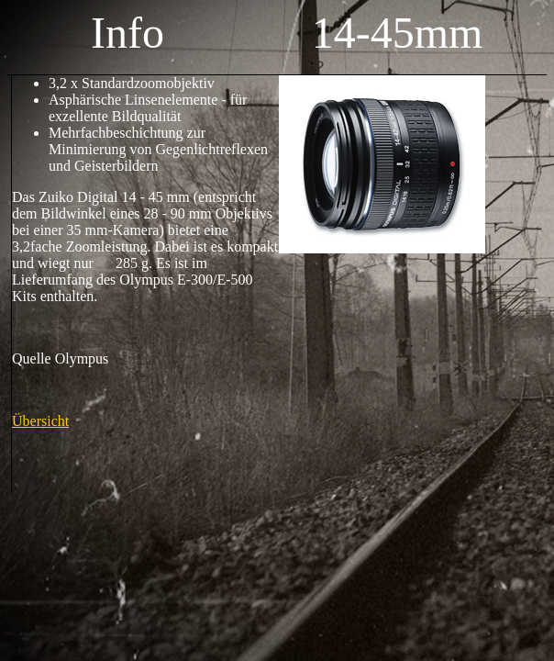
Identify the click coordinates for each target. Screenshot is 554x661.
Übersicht (40, 421)
